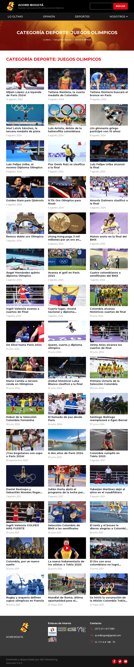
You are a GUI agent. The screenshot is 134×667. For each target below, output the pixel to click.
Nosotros (117, 16)
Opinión (49, 16)
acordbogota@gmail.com (108, 635)
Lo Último (15, 16)
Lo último (47, 40)
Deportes (82, 16)
